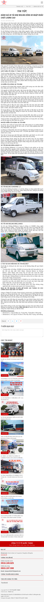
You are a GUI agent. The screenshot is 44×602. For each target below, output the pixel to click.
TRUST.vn (10, 591)
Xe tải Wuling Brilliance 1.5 (9, 147)
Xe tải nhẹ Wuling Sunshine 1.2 (10, 189)
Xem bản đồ (4, 555)
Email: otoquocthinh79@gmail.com (11, 571)
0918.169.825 (7, 563)
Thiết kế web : (4, 591)
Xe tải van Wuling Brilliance (10, 226)
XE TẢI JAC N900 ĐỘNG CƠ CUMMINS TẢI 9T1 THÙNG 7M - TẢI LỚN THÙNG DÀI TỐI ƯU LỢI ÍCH (12, 477)
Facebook (4, 583)
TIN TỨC (28, 6)
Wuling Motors (32, 150)
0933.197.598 (7, 568)
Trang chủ (19, 6)
